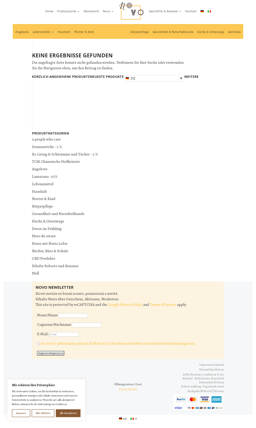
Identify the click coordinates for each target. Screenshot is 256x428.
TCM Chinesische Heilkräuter (56, 161)
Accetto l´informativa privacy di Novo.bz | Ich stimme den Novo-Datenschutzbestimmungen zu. (118, 343)
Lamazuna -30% (45, 176)
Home (49, 11)
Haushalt (64, 32)
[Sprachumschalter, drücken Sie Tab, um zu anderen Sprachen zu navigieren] (154, 78)
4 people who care (46, 139)
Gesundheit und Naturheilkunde (58, 213)
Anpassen (21, 413)
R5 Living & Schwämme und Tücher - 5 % (65, 154)
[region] (46, 400)
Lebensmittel (41, 32)
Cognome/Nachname (54, 324)
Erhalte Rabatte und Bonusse (55, 266)
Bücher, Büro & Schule (50, 251)
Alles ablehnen (43, 413)
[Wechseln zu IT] (209, 11)
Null (35, 273)
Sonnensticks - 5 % (47, 146)
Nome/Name (47, 315)
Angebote (22, 32)
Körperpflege (139, 32)
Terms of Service (163, 304)
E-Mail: (58, 334)
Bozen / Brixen (128, 389)
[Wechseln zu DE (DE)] (123, 418)
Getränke (234, 32)
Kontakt (191, 11)
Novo (106, 11)
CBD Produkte (43, 258)
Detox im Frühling (47, 228)
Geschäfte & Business (163, 11)
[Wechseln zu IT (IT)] (134, 418)
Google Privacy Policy (125, 304)
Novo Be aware (44, 236)
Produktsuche (66, 11)
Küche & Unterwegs (210, 32)
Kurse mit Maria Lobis (49, 243)
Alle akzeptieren (68, 413)
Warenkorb (91, 11)
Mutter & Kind (84, 32)
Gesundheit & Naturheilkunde (173, 32)
